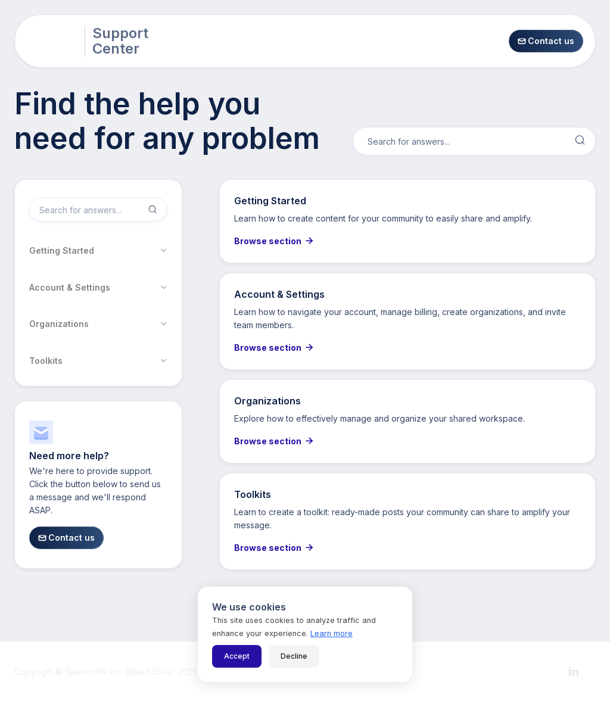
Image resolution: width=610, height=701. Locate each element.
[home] (52, 41)
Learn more (331, 633)
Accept (237, 656)
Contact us (546, 41)
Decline (294, 656)
